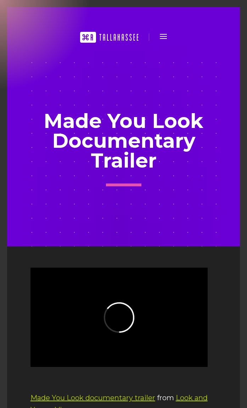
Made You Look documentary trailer (92, 398)
